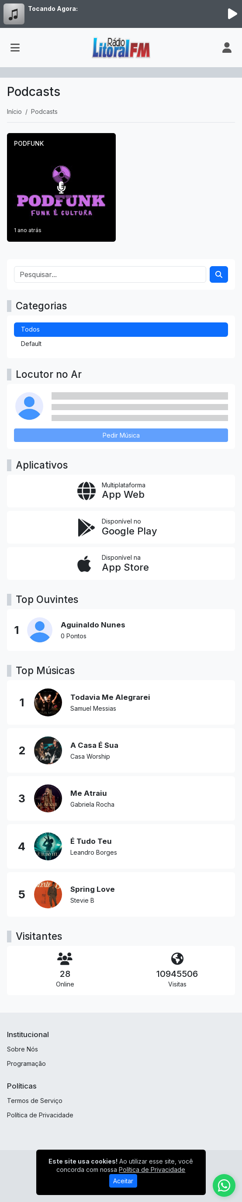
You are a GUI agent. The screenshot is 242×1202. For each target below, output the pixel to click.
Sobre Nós (22, 1049)
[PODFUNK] (61, 187)
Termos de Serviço (34, 1100)
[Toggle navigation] (15, 48)
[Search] (219, 274)
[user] (227, 48)
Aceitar (123, 1181)
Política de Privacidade (40, 1115)
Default (31, 343)
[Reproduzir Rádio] (232, 13)
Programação (26, 1063)
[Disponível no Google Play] (121, 527)
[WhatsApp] (224, 1185)
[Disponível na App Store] (121, 563)
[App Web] (121, 491)
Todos (30, 329)
